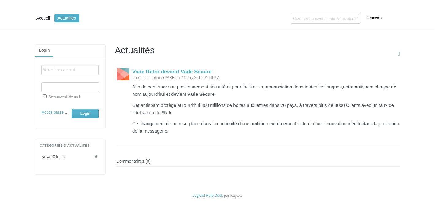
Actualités (66, 18)
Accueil (43, 18)
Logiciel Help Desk (207, 195)
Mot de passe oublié (57, 112)
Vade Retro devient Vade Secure (172, 72)
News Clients (70, 157)
